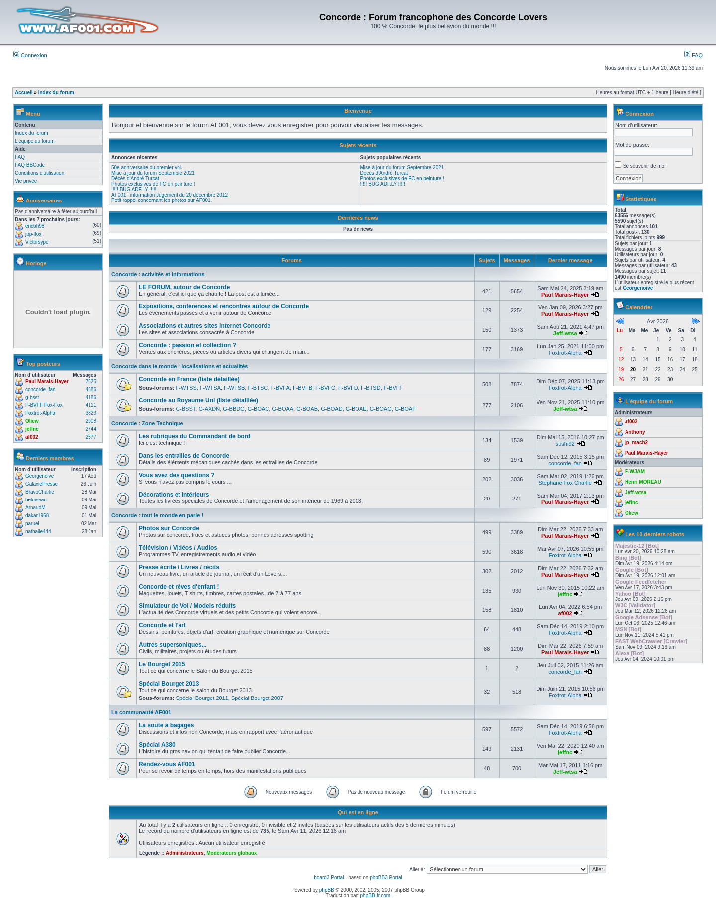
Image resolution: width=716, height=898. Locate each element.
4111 (91, 405)
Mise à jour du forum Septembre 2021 (153, 173)
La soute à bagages (166, 725)
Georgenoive (39, 476)
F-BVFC (325, 388)
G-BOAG (381, 409)
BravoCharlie (39, 492)
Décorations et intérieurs (174, 494)
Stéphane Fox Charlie (564, 483)
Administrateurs (185, 853)
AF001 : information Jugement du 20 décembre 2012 (169, 195)
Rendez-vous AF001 (167, 764)
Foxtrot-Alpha (40, 413)
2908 (91, 421)
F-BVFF (393, 388)
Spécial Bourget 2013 (169, 683)
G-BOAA (282, 409)
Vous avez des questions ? (176, 475)
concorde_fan (40, 389)
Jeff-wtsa (565, 333)
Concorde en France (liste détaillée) (189, 379)
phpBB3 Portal (386, 877)
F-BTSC (258, 388)
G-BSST (186, 409)
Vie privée (26, 181)
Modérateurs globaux (231, 853)
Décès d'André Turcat (135, 178)
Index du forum (56, 92)
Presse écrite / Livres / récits (179, 567)
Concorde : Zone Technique (147, 423)
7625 (91, 381)
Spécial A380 (157, 744)
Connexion (30, 55)
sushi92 (565, 444)
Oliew (32, 421)
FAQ (693, 55)
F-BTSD (371, 388)
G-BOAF (405, 409)
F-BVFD (348, 388)
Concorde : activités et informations (158, 274)
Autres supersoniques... (173, 644)
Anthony (635, 432)
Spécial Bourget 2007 (257, 698)
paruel (32, 523)
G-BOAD (331, 409)
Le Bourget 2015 (162, 664)
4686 (91, 389)
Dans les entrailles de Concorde (184, 455)
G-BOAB (307, 409)
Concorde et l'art (162, 625)
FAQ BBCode (30, 165)
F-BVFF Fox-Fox (43, 405)
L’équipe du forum (35, 141)
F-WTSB (234, 388)
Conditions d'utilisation (39, 173)
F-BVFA (280, 388)
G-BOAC (258, 409)
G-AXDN (209, 409)
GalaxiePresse (41, 484)
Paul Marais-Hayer (47, 381)
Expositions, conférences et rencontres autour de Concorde (224, 306)
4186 (91, 397)
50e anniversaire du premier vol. (146, 167)
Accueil (24, 92)
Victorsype (37, 242)
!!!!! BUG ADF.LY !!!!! (133, 189)
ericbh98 (34, 226)
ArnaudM (35, 507)
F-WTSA (210, 388)
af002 (31, 437)
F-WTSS (186, 388)
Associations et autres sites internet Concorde (204, 325)
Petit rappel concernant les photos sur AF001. (161, 200)
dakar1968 (37, 515)
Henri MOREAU (643, 482)
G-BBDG (233, 409)
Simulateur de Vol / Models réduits (187, 605)
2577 (91, 437)
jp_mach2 (636, 442)
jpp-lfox (33, 234)
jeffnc (32, 429)
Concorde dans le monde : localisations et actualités (179, 366)
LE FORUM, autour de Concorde (184, 287)
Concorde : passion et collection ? (187, 345)
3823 (91, 413)
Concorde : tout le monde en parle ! (157, 515)
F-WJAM (635, 471)
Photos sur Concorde (169, 528)
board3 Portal (329, 877)
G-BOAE (356, 409)
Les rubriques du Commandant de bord (195, 436)
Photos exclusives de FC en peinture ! (153, 184)
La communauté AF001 (141, 712)
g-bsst (32, 397)
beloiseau (36, 499)
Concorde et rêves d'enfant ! (179, 586)
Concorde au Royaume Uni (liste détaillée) (198, 400)
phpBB (326, 890)
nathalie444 (38, 531)
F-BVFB (302, 388)
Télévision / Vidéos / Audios (178, 547)
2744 (91, 429)
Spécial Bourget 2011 (202, 698)
